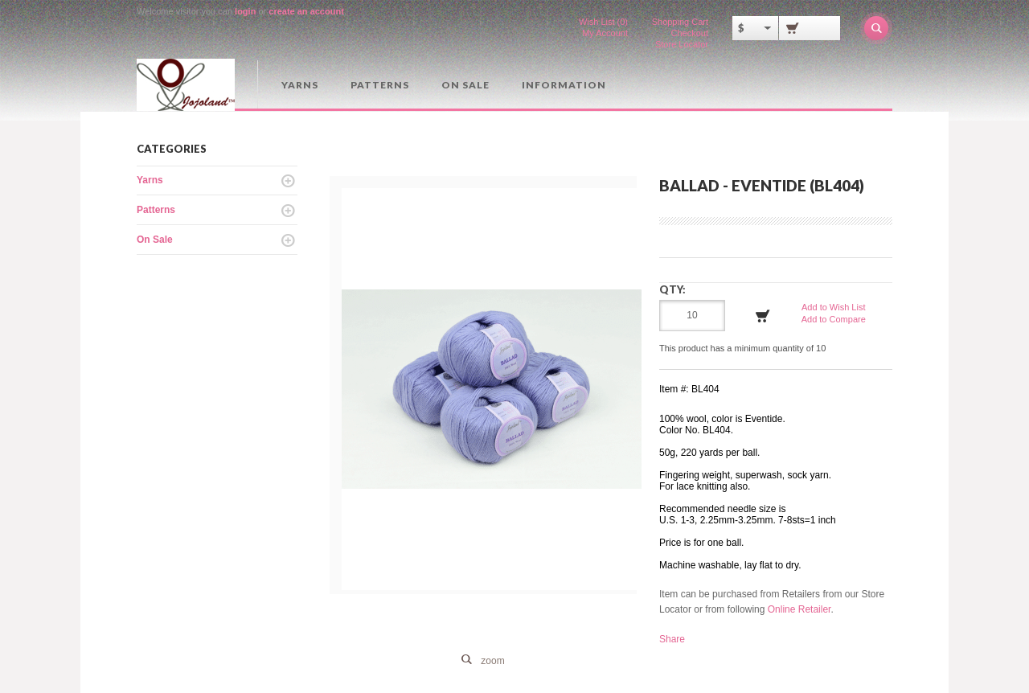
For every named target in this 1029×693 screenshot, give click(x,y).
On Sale (465, 85)
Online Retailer (799, 609)
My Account (605, 33)
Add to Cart (763, 316)
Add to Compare (833, 319)
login (245, 11)
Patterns (380, 85)
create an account (306, 11)
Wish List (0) (603, 22)
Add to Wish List (833, 307)
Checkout (689, 33)
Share (672, 639)
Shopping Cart (680, 22)
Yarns (299, 85)
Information (564, 85)
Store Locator (681, 44)
